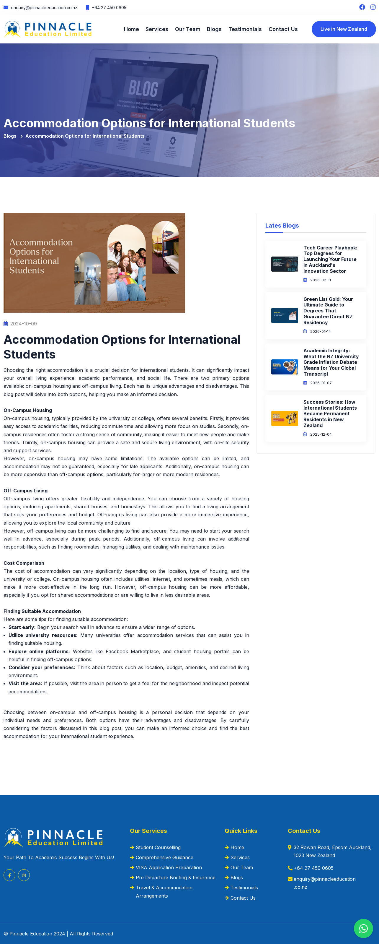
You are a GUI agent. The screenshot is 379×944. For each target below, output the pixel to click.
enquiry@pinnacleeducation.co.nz (43, 7)
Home (131, 29)
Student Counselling (158, 846)
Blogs (214, 29)
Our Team (187, 29)
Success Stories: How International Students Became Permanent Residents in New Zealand (330, 413)
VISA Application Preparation (169, 867)
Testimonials (245, 29)
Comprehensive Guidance (164, 857)
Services (157, 29)
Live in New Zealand (343, 29)
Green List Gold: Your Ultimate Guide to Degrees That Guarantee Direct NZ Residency (328, 310)
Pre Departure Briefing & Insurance (175, 877)
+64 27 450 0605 (108, 7)
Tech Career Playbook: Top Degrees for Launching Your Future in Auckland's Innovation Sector (330, 258)
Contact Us (282, 29)
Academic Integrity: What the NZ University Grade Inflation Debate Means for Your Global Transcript (331, 361)
